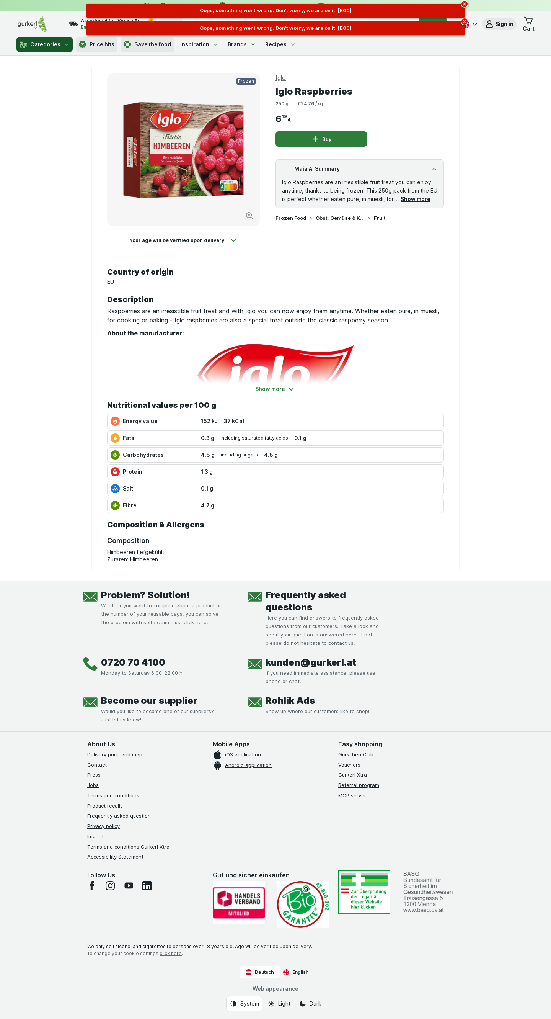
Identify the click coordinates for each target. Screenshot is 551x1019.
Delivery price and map (114, 754)
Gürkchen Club (355, 754)
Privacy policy (103, 826)
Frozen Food (291, 218)
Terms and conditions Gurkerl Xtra (128, 847)
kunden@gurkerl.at (311, 662)
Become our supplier (149, 700)
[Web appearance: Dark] (310, 1003)
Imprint (95, 836)
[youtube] (128, 885)
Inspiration (199, 44)
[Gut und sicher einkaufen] (303, 904)
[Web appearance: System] (244, 1003)
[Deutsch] (469, 24)
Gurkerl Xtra (352, 775)
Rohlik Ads (290, 700)
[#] (364, 892)
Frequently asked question (119, 816)
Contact (97, 765)
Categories (45, 44)
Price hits (96, 44)
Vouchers (349, 765)
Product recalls (105, 806)
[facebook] (91, 885)
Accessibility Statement (115, 857)
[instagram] (110, 885)
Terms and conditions (113, 795)
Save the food (147, 44)
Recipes (280, 44)
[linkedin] (147, 885)
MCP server (352, 795)
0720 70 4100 (133, 662)
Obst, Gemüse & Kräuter (340, 218)
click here (171, 953)
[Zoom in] (249, 215)
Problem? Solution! (145, 594)
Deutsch (260, 972)
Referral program (358, 785)
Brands (242, 44)
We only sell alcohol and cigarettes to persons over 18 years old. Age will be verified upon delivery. (199, 946)
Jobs (93, 785)
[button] (499, 24)
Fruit (380, 218)
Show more (415, 199)
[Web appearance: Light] (279, 1003)
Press (94, 775)
